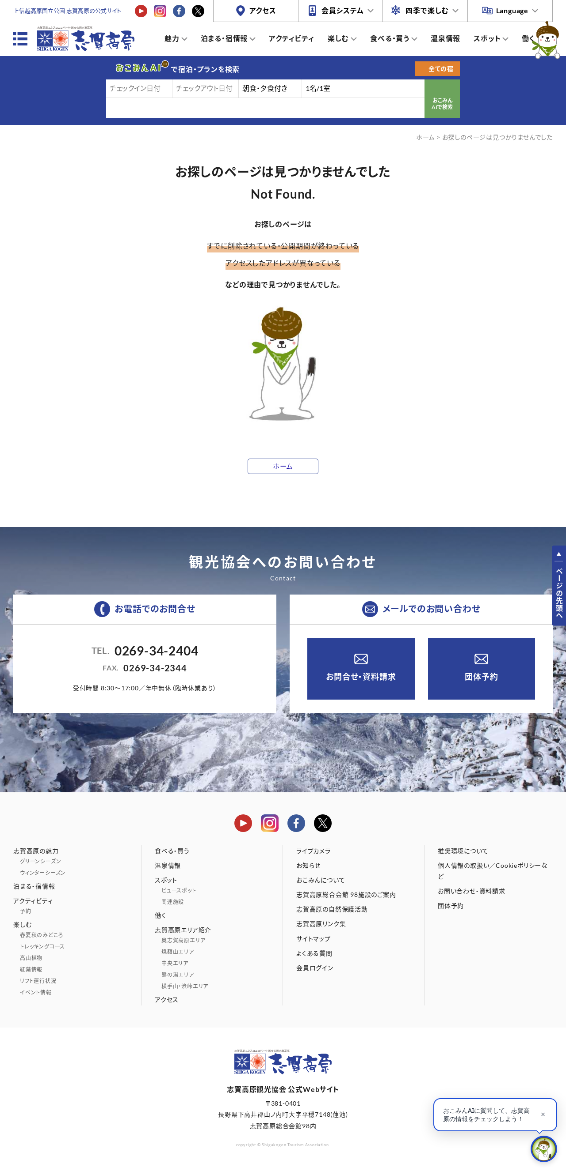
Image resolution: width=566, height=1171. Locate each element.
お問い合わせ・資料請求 (471, 891)
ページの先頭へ (559, 593)
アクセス (262, 10)
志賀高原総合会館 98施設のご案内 (346, 894)
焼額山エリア (177, 952)
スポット (487, 38)
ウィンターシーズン (43, 873)
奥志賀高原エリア (183, 940)
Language (512, 10)
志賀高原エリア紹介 (183, 930)
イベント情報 (36, 992)
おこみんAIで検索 (442, 104)
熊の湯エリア (177, 974)
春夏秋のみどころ (41, 935)
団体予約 (481, 677)
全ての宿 (441, 68)
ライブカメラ (313, 851)
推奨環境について (463, 851)
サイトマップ (313, 938)
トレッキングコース (42, 946)
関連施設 (172, 902)
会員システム (342, 10)
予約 (25, 911)
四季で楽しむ (427, 10)
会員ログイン (314, 967)
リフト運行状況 (38, 981)
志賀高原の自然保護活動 (332, 909)
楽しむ (338, 38)
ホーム (425, 137)
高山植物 (31, 958)
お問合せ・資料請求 (361, 677)
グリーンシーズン (40, 861)
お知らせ (308, 865)
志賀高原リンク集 (321, 923)
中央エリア (174, 963)
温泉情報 (445, 38)
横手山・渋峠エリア (184, 986)
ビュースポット (178, 890)
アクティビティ (291, 38)
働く (528, 38)
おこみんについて (320, 880)
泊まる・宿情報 (224, 38)
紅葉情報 (31, 969)
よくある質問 (314, 953)
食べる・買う (389, 38)
